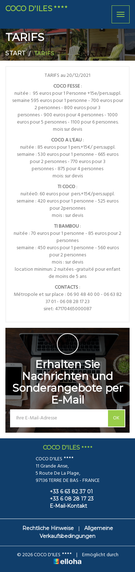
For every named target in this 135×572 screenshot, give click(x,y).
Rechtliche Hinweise (48, 528)
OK (116, 418)
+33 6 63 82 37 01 (67, 491)
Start (15, 53)
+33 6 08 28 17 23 (67, 499)
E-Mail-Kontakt (64, 506)
